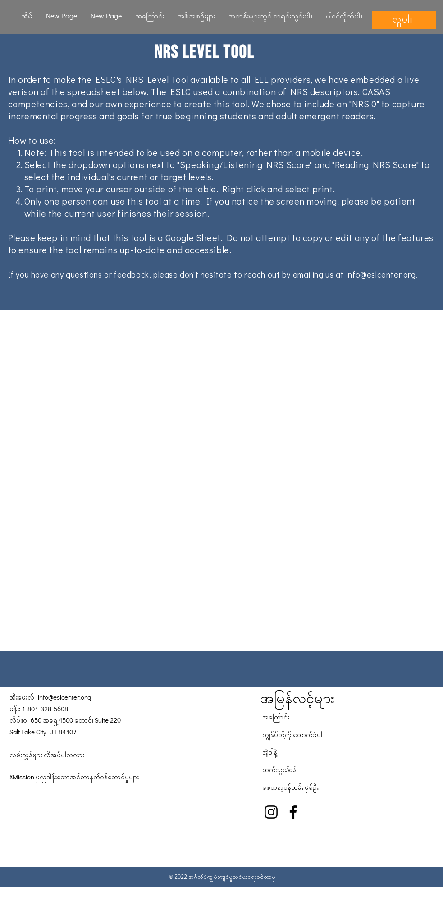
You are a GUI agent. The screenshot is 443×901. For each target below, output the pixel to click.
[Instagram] (271, 812)
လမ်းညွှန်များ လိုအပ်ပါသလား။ (48, 754)
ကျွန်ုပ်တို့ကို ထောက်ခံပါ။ (293, 734)
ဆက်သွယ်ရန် (279, 769)
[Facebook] (293, 812)
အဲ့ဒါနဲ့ (269, 751)
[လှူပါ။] (404, 20)
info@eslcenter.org (381, 274)
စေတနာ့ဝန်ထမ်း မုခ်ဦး (290, 787)
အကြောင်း (275, 716)
